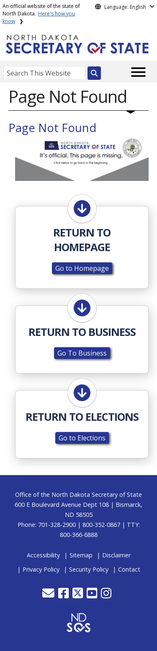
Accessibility (43, 555)
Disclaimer (116, 555)
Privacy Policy (41, 569)
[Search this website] (94, 73)
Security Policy (88, 569)
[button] (49, 595)
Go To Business (82, 353)
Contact (129, 569)
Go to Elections (82, 437)
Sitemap (81, 555)
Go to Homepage (82, 268)
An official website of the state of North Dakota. (41, 14)
